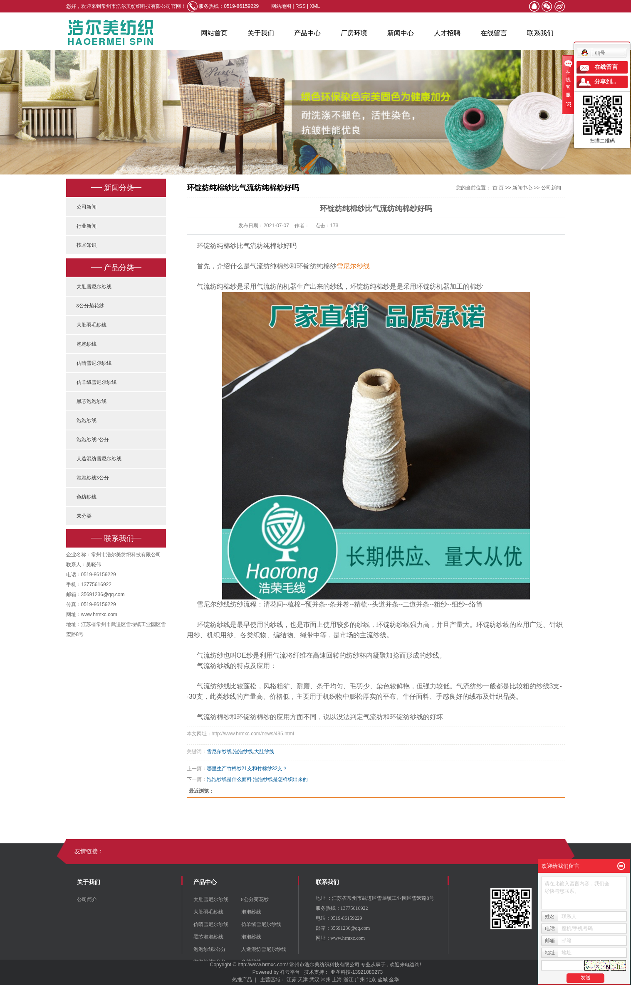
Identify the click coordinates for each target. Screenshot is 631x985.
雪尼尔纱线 (219, 751)
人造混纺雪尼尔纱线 (99, 459)
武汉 (314, 980)
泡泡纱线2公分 (93, 439)
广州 (360, 980)
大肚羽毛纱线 (91, 325)
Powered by (264, 972)
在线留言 (493, 33)
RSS (300, 6)
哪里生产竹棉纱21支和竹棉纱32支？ (247, 768)
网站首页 (214, 33)
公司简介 (87, 899)
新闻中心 (400, 33)
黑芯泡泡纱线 (91, 401)
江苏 (292, 980)
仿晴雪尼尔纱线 (94, 363)
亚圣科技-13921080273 (357, 972)
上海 (337, 980)
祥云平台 (290, 972)
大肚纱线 (264, 751)
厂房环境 (354, 33)
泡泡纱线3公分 (93, 478)
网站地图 (281, 6)
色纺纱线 (87, 497)
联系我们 (540, 33)
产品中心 (307, 33)
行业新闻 (87, 226)
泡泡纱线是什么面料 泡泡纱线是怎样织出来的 (257, 779)
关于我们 (260, 33)
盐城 (383, 980)
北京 (371, 980)
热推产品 (242, 980)
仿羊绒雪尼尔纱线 (96, 382)
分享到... (605, 82)
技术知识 (87, 245)
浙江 (349, 980)
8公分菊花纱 (90, 306)
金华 (394, 980)
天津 (303, 980)
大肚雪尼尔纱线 (94, 287)
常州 (326, 980)
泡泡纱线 (87, 344)
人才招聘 (447, 33)
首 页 (498, 188)
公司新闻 (87, 207)
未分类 (84, 516)
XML (315, 6)
